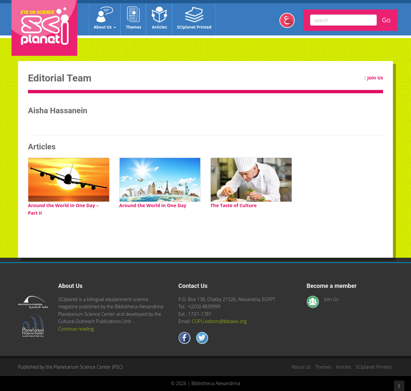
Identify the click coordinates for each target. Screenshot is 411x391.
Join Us (375, 78)
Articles (159, 18)
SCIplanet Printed (194, 18)
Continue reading (76, 329)
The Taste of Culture (233, 205)
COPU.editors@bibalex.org (219, 321)
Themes (133, 18)
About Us (105, 18)
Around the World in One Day (152, 205)
